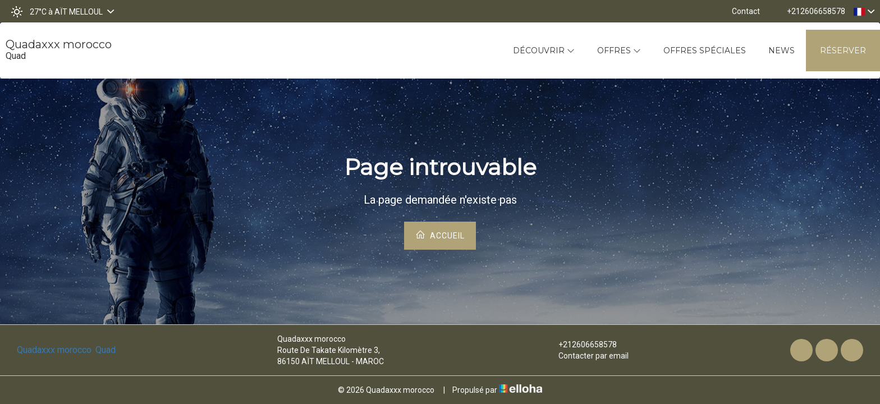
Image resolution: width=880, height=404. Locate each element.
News (781, 50)
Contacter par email (587, 356)
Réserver (843, 50)
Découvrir (544, 50)
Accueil (440, 234)
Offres (619, 50)
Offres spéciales (704, 50)
